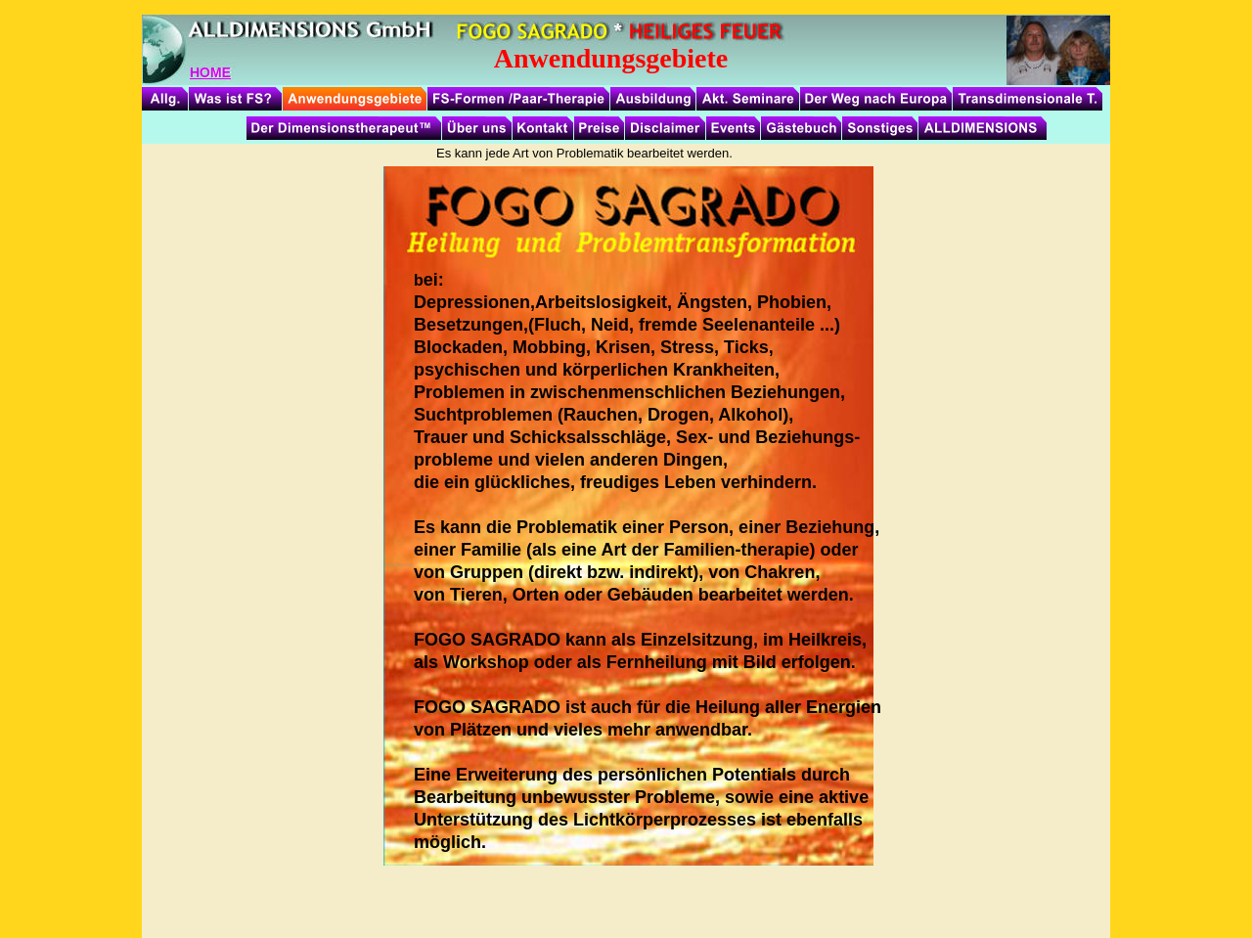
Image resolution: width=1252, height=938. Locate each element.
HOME (210, 72)
